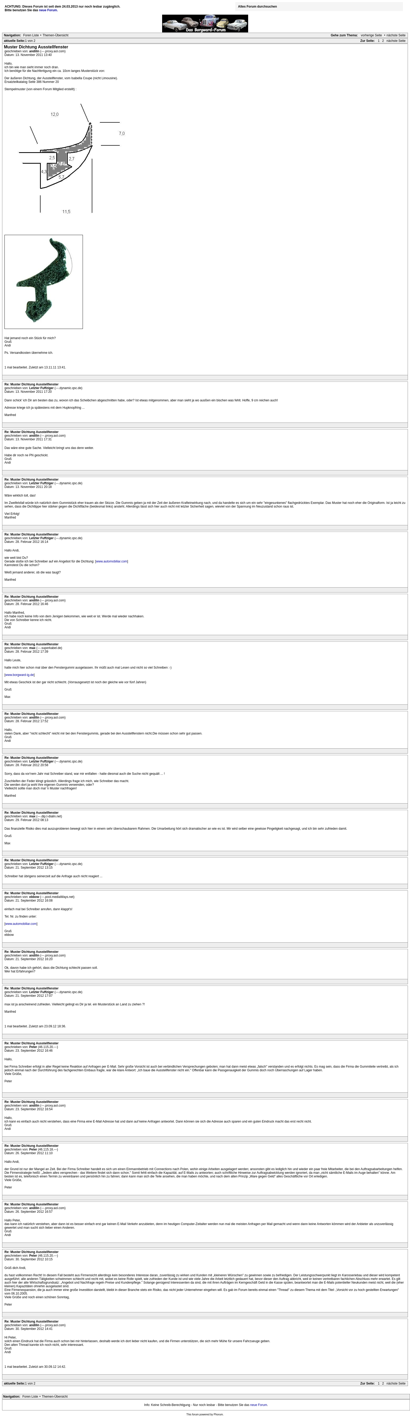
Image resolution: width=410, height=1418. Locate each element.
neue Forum (258, 1405)
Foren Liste (31, 35)
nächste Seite (396, 35)
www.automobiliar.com (111, 561)
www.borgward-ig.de (19, 675)
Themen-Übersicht (56, 35)
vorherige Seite (371, 35)
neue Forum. (48, 10)
